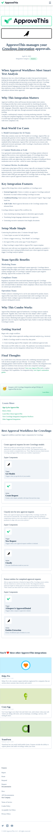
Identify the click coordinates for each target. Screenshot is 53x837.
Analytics (33, 59)
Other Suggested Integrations (11, 419)
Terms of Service (7, 802)
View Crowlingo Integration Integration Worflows (17, 416)
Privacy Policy (6, 814)
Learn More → (46, 392)
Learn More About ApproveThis (12, 414)
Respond (4, 780)
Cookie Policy (6, 806)
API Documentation (8, 795)
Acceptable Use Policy (9, 810)
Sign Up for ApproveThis (10, 407)
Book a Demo (6, 411)
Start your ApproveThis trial (34, 368)
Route (3, 776)
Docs (3, 791)
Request (4, 784)
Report (4, 772)
